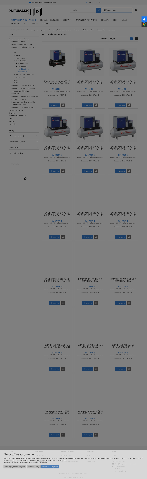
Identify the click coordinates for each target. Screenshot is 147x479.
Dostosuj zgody (33, 467)
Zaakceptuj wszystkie (50, 467)
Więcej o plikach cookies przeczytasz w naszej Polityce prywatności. (25, 462)
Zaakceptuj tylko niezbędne (15, 467)
